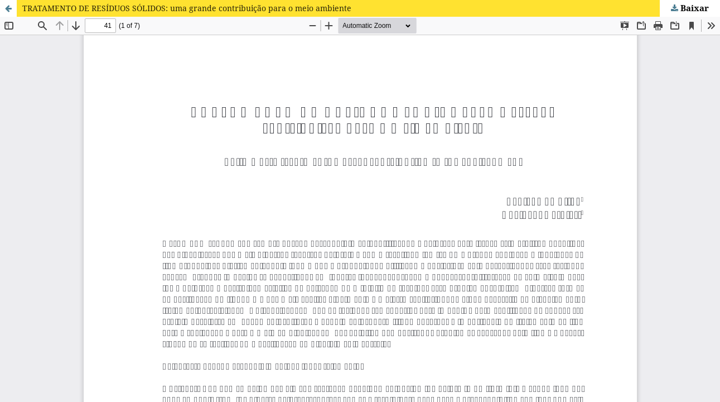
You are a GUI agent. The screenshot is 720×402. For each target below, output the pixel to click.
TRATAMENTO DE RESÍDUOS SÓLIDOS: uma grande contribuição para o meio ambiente (186, 8)
